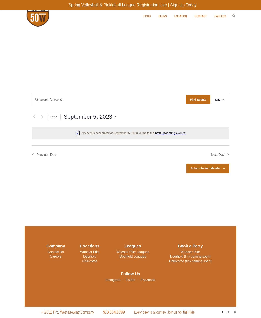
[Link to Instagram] (235, 312)
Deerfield (89, 256)
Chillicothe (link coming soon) (190, 261)
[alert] (130, 133)
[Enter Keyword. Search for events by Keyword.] (109, 99)
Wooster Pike (90, 252)
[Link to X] (229, 312)
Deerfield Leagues (133, 256)
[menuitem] (147, 16)
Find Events (198, 99)
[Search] (234, 16)
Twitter (131, 280)
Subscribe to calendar (205, 168)
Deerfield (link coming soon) (190, 256)
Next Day (220, 154)
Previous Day (44, 154)
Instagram (113, 280)
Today (54, 116)
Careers (55, 256)
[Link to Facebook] (222, 312)
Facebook (148, 280)
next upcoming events (170, 133)
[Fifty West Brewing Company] (37, 16)
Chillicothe (89, 261)
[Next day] (42, 116)
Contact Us (56, 252)
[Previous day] (34, 116)
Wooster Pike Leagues (132, 252)
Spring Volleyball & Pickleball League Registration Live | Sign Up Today (132, 5)
